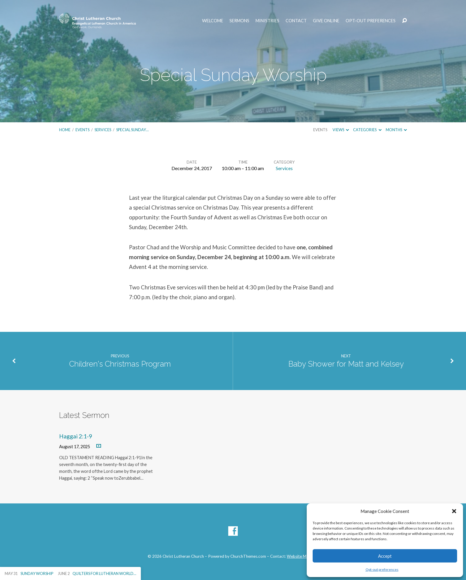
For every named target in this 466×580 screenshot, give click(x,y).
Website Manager (302, 556)
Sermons (239, 21)
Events (82, 129)
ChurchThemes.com (248, 556)
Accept (385, 556)
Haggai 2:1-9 (75, 436)
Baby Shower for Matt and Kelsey (346, 363)
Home (64, 129)
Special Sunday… (132, 129)
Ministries (267, 21)
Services (103, 129)
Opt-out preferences (382, 569)
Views (341, 129)
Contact (296, 21)
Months (396, 129)
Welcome (212, 21)
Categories (367, 129)
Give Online (326, 21)
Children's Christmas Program (120, 363)
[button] (454, 511)
